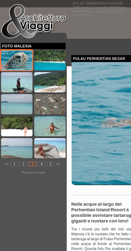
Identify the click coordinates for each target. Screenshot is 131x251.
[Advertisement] (101, 29)
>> (58, 164)
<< (7, 164)
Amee (41, 172)
